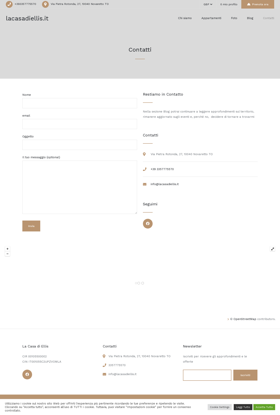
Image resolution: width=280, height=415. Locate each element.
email (79, 120)
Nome (79, 99)
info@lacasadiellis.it (165, 184)
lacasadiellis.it (27, 18)
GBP (208, 4)
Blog (250, 18)
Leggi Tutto (243, 407)
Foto (234, 18)
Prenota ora (257, 4)
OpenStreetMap (245, 319)
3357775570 (117, 365)
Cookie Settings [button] (219, 407)
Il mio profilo (228, 4)
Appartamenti (211, 18)
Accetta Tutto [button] (264, 407)
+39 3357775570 (162, 169)
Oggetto (79, 141)
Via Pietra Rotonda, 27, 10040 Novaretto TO (80, 3)
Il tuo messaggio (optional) (79, 185)
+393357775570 (25, 3)
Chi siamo (185, 18)
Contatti (268, 18)
